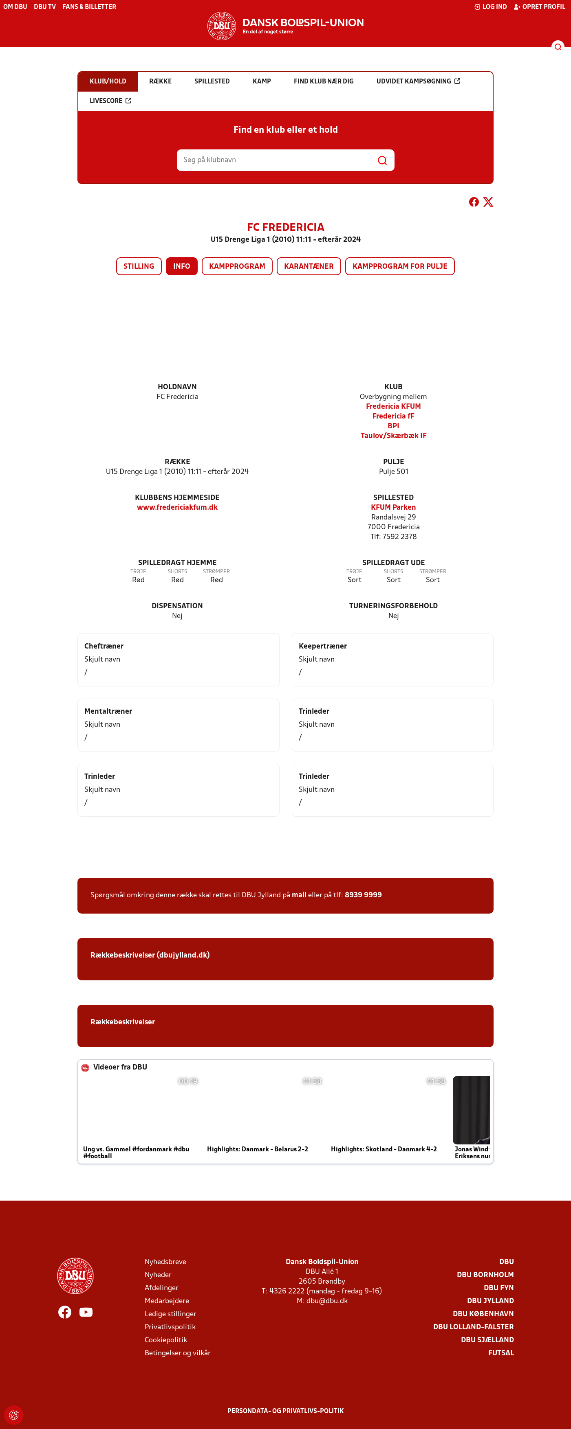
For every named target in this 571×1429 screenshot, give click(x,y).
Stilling (138, 266)
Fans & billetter (89, 7)
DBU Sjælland (487, 1340)
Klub (393, 387)
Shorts (177, 571)
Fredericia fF (393, 416)
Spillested (393, 498)
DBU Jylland (490, 1301)
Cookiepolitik (166, 1340)
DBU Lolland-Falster (473, 1327)
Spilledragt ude (393, 563)
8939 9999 (363, 895)
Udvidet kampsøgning (418, 81)
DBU (506, 1262)
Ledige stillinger (170, 1314)
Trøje (138, 571)
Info (181, 266)
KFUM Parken (393, 507)
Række (177, 462)
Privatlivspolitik (170, 1327)
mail (299, 895)
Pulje (393, 462)
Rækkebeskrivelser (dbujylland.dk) (150, 955)
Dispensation (177, 606)
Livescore (110, 101)
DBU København (483, 1314)
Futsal (501, 1353)
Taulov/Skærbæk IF (394, 436)
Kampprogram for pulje (400, 266)
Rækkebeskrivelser (122, 1022)
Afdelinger (162, 1288)
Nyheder (158, 1275)
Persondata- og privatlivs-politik (285, 1411)
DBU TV (45, 7)
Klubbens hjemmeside (177, 498)
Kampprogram (237, 266)
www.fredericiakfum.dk (177, 507)
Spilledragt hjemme (177, 563)
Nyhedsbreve (165, 1262)
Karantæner (309, 266)
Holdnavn (177, 387)
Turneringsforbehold (393, 606)
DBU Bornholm (485, 1275)
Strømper (216, 571)
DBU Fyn (499, 1288)
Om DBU (15, 7)
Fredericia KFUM (393, 406)
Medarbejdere (167, 1301)
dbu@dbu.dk (327, 1301)
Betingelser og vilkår (178, 1353)
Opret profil (539, 7)
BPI (393, 426)
